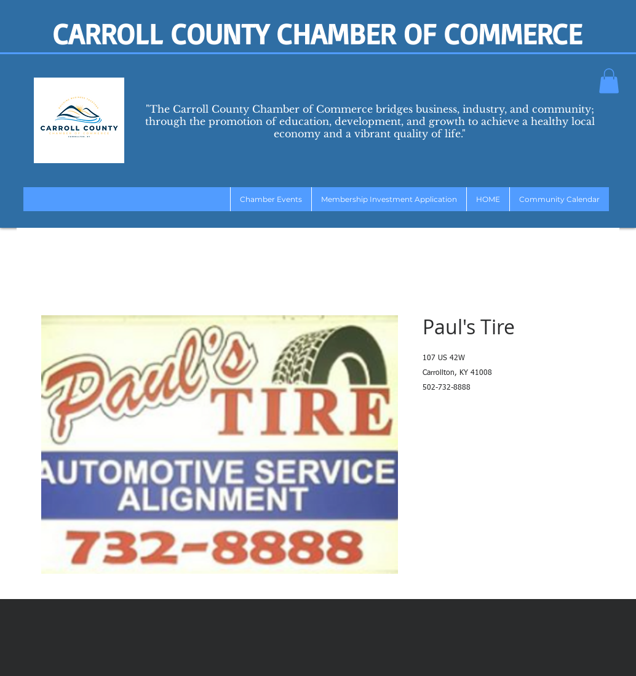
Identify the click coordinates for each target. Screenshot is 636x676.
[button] (608, 81)
